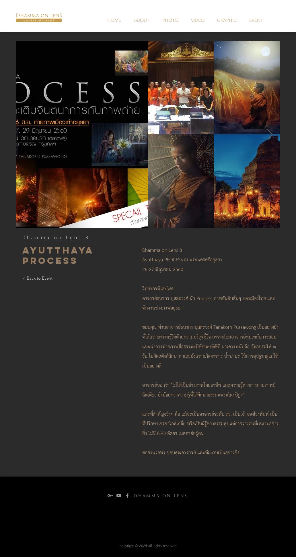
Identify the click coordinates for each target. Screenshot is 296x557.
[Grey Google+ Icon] (110, 495)
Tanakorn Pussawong (235, 327)
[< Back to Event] (37, 278)
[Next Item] (270, 134)
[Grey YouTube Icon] (119, 495)
